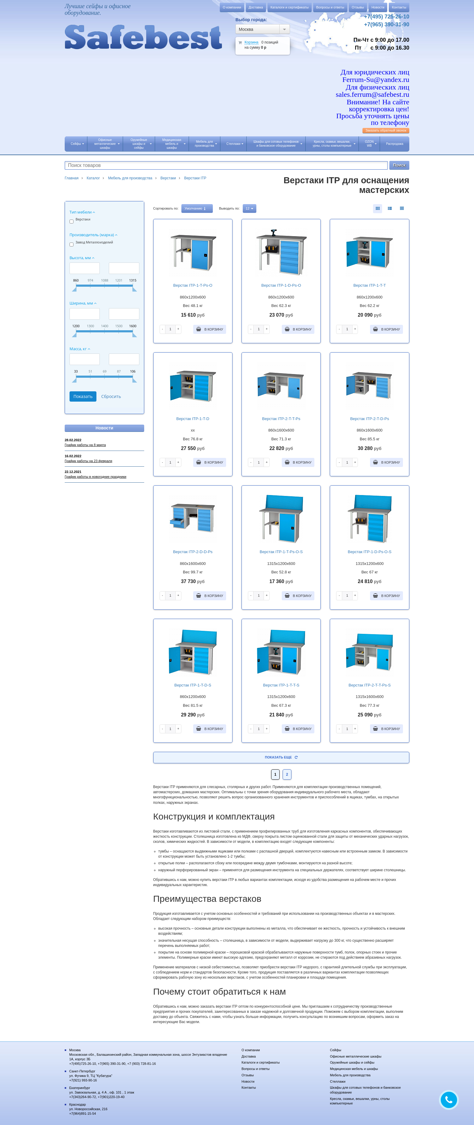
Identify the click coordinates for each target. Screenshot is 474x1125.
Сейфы (77, 144)
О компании (232, 7)
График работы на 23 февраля (88, 461)
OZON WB (371, 143)
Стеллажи (234, 144)
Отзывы (358, 7)
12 (249, 208)
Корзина (251, 42)
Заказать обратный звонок (385, 130)
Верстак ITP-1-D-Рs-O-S (369, 551)
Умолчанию (194, 208)
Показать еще (281, 757)
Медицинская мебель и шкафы (174, 143)
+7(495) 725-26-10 (386, 17)
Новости (378, 7)
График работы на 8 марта (85, 445)
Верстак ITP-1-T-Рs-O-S (281, 551)
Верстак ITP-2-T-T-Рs (281, 418)
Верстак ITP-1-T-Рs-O (192, 285)
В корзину (209, 329)
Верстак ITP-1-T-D (192, 418)
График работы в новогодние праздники (95, 476)
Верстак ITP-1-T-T (369, 285)
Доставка (256, 7)
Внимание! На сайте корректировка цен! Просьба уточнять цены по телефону (372, 112)
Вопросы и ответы (330, 7)
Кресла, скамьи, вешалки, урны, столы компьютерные (334, 143)
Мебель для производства (206, 143)
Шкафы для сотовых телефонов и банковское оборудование (277, 143)
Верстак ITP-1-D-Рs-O (281, 285)
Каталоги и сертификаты (290, 7)
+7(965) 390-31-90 (386, 24)
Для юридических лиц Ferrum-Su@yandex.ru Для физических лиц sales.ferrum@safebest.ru (372, 83)
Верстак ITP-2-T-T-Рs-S (370, 685)
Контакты (399, 7)
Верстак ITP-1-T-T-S (281, 685)
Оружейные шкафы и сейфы (141, 143)
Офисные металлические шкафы (107, 143)
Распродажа (394, 143)
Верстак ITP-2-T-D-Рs (369, 418)
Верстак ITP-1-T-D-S (192, 685)
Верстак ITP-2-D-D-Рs (193, 551)
